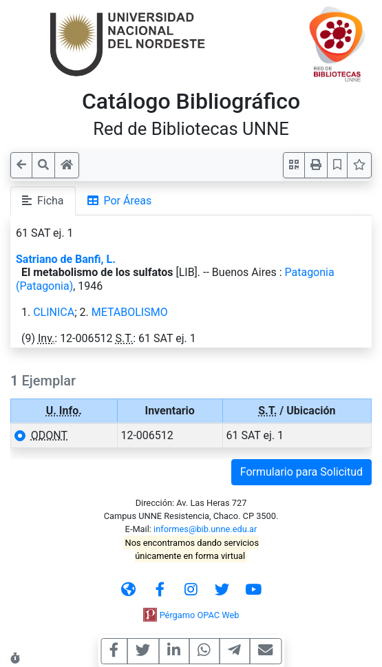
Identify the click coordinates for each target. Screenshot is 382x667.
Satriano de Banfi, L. (66, 259)
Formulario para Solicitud (301, 471)
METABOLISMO (130, 312)
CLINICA (53, 312)
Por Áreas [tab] (119, 200)
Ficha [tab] (43, 200)
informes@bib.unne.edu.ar (205, 529)
